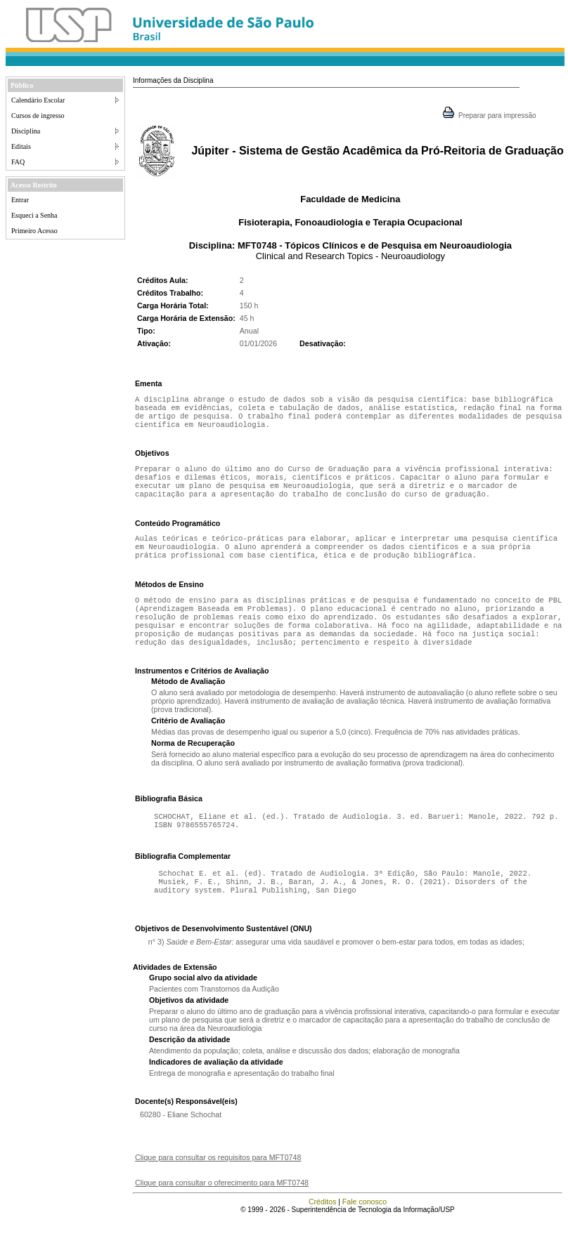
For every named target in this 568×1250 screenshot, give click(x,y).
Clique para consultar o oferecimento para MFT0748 (222, 1213)
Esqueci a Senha (34, 215)
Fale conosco (364, 1232)
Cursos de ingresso (38, 115)
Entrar (20, 200)
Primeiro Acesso (34, 231)
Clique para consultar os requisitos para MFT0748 (218, 1188)
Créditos (323, 1232)
